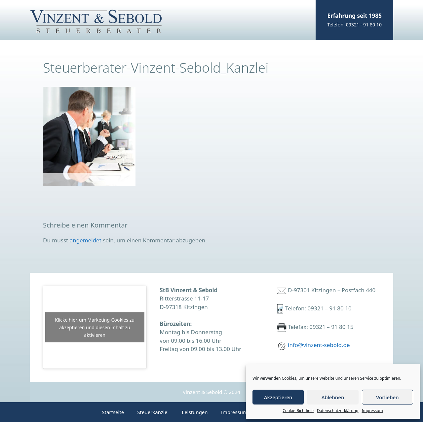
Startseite (113, 412)
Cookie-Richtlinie (298, 410)
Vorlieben (387, 397)
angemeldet (85, 240)
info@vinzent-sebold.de (319, 345)
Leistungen (195, 412)
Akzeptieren (278, 397)
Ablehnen (333, 397)
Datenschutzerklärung (337, 410)
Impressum (372, 410)
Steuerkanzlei (153, 412)
